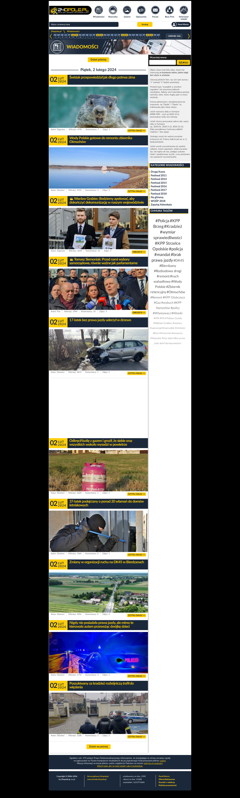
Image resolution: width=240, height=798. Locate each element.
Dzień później (98, 59)
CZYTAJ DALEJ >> (136, 131)
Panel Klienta (164, 776)
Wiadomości (73, 31)
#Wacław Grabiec (162, 323)
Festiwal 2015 (159, 183)
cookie (163, 761)
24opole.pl (56, 31)
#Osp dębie (167, 338)
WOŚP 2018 (158, 201)
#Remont (156, 297)
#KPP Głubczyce (174, 297)
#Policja (162, 221)
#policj (175, 308)
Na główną (157, 197)
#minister (180, 328)
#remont (163, 276)
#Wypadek (155, 338)
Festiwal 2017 (159, 190)
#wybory (177, 323)
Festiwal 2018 (159, 194)
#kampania (177, 333)
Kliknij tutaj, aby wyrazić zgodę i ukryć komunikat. (120, 766)
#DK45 (178, 260)
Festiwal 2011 (159, 175)
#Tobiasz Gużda (173, 318)
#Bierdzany (167, 266)
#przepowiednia (173, 343)
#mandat (162, 255)
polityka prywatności (153, 763)
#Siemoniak (165, 333)
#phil (162, 343)
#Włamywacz (162, 313)
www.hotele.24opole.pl (96, 779)
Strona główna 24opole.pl (98, 776)
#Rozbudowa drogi (167, 271)
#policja (176, 249)
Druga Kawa (158, 172)
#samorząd (156, 328)
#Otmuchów (176, 292)
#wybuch (167, 302)
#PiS (162, 318)
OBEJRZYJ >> (139, 252)
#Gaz (157, 302)
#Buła (156, 333)
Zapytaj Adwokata (161, 204)
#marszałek (168, 328)
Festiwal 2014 (159, 179)
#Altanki (176, 313)
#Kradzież (173, 226)
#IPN (156, 318)
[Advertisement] (98, 408)
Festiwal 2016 (159, 186)
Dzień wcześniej (98, 746)
